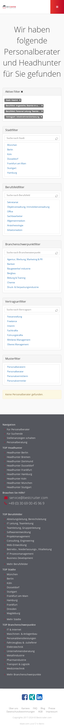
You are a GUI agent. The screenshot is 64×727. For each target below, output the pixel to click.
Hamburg (12, 172)
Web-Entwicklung (15, 545)
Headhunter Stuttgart (17, 487)
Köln (9, 154)
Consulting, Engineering (19, 540)
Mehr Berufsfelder (16, 564)
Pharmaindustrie (15, 659)
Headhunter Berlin (16, 452)
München (12, 145)
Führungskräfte (15, 335)
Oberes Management (18, 344)
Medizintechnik (14, 668)
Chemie (11, 282)
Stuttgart (11, 168)
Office (10, 211)
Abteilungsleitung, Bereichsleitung (25, 519)
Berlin (10, 149)
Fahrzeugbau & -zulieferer (20, 642)
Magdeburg (12, 613)
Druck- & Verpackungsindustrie (23, 287)
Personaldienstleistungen (20, 638)
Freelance (12, 321)
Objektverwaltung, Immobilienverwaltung (28, 206)
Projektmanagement (17, 536)
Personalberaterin (16, 366)
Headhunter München (18, 482)
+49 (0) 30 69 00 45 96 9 (24, 503)
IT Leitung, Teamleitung (18, 523)
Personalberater (15, 371)
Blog (43, 708)
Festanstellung (14, 316)
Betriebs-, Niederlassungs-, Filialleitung (28, 549)
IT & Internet (12, 629)
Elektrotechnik (13, 646)
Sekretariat (12, 202)
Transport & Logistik (17, 664)
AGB (40, 711)
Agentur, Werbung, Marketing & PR (24, 259)
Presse (51, 708)
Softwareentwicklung (17, 532)
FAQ (35, 708)
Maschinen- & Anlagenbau (20, 633)
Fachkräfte (12, 330)
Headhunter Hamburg (18, 474)
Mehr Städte (12, 619)
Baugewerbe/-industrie (18, 268)
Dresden (10, 609)
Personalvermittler (16, 380)
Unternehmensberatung (19, 651)
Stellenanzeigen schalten (19, 438)
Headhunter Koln (15, 478)
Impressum (52, 711)
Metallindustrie (14, 655)
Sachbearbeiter (15, 216)
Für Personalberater (17, 429)
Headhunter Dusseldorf (19, 465)
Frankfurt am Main (16, 163)
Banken (11, 264)
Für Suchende (13, 433)
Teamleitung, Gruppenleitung (22, 527)
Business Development (18, 558)
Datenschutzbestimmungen (20, 711)
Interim (11, 325)
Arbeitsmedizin (14, 230)
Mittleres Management (18, 339)
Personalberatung (15, 442)
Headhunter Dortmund (18, 461)
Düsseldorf (12, 158)
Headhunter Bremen (17, 457)
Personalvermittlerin (17, 376)
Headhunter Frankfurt (18, 469)
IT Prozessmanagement (18, 553)
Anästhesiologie (15, 225)
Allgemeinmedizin (16, 220)
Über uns (13, 708)
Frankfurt (10, 604)
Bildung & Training (16, 277)
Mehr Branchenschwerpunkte (22, 674)
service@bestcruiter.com (26, 497)
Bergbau (11, 273)
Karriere (26, 708)
